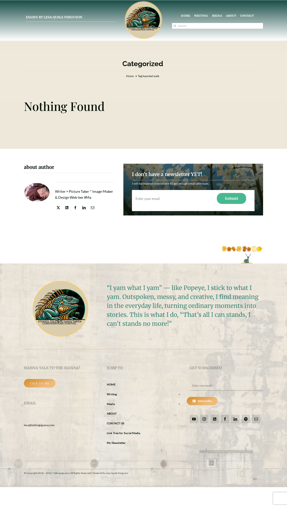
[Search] (175, 26)
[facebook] (75, 207)
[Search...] (217, 26)
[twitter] (58, 207)
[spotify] (246, 419)
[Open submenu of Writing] (178, 394)
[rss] (67, 207)
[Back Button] (39, 383)
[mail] (92, 207)
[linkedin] (84, 207)
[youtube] (194, 419)
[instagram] (204, 419)
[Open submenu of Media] (178, 404)
